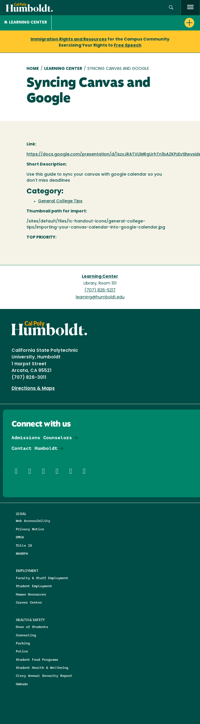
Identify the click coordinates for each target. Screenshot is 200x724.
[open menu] (190, 7)
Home (33, 69)
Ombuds (22, 684)
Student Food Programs (37, 659)
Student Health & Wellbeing (42, 667)
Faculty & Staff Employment (42, 578)
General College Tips (60, 201)
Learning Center (25, 23)
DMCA (20, 537)
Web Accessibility (33, 520)
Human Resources (31, 594)
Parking (23, 643)
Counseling (26, 635)
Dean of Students (32, 627)
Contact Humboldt (35, 448)
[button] (171, 7)
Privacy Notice (30, 529)
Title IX (24, 545)
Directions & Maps (33, 388)
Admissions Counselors (42, 437)
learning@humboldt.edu (100, 297)
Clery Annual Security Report (44, 675)
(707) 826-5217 (100, 290)
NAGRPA (22, 553)
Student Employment (34, 586)
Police (22, 651)
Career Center (29, 602)
